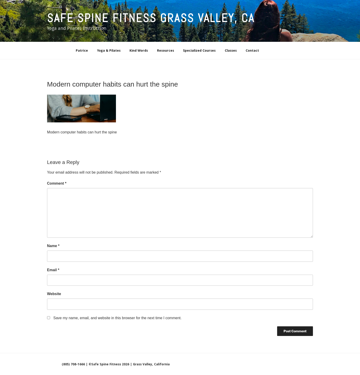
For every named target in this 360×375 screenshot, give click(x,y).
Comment (56, 183)
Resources (165, 50)
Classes (231, 50)
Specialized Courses (199, 50)
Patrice (82, 50)
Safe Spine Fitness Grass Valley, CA (151, 18)
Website (54, 294)
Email (53, 270)
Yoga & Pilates (109, 50)
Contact (252, 50)
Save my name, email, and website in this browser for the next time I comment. (117, 318)
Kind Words (138, 50)
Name (53, 246)
